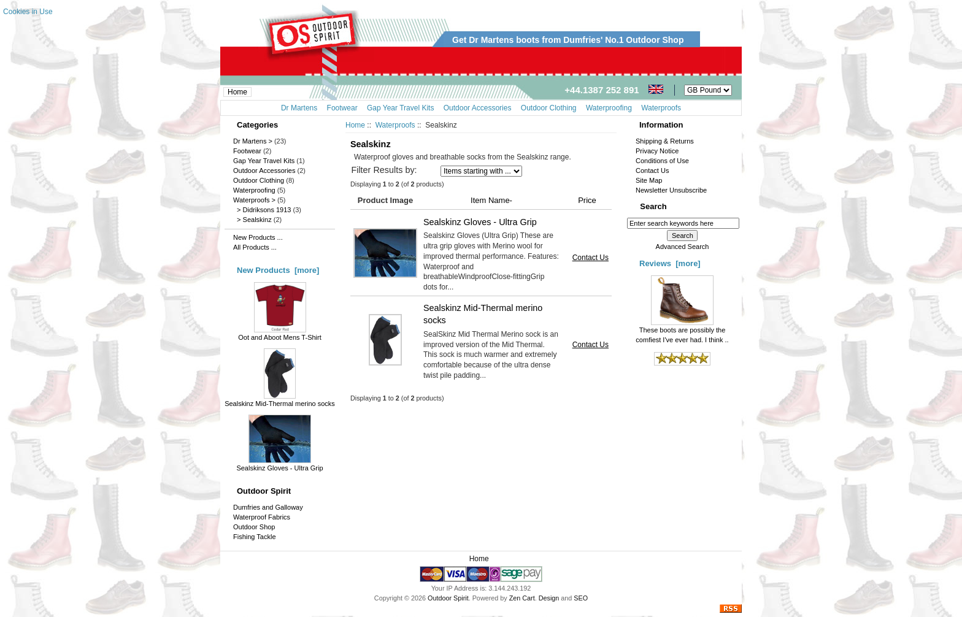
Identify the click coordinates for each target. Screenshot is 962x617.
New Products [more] (278, 270)
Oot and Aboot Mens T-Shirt (279, 333)
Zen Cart (522, 598)
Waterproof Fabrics (261, 517)
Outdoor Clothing (258, 180)
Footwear (247, 151)
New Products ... (258, 237)
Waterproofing (254, 190)
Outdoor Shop (254, 527)
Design (549, 598)
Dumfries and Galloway (268, 507)
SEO (581, 598)
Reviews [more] (670, 263)
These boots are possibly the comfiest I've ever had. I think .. (682, 331)
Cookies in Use (28, 11)
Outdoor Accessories (264, 170)
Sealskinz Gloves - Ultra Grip (279, 464)
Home (237, 92)
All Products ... (255, 247)
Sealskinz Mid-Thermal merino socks (280, 400)
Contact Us (590, 257)
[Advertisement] (518, 132)
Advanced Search (682, 246)
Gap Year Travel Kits (263, 160)
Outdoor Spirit (448, 598)
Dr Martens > (252, 141)
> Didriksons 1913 (262, 209)
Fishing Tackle (254, 536)
